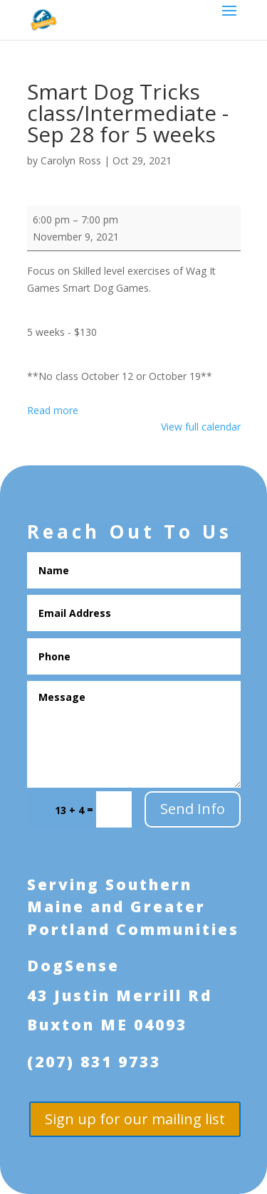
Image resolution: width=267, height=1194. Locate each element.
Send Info (192, 808)
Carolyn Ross (71, 160)
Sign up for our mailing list (135, 1119)
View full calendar (201, 426)
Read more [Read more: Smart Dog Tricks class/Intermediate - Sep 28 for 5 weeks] (52, 410)
